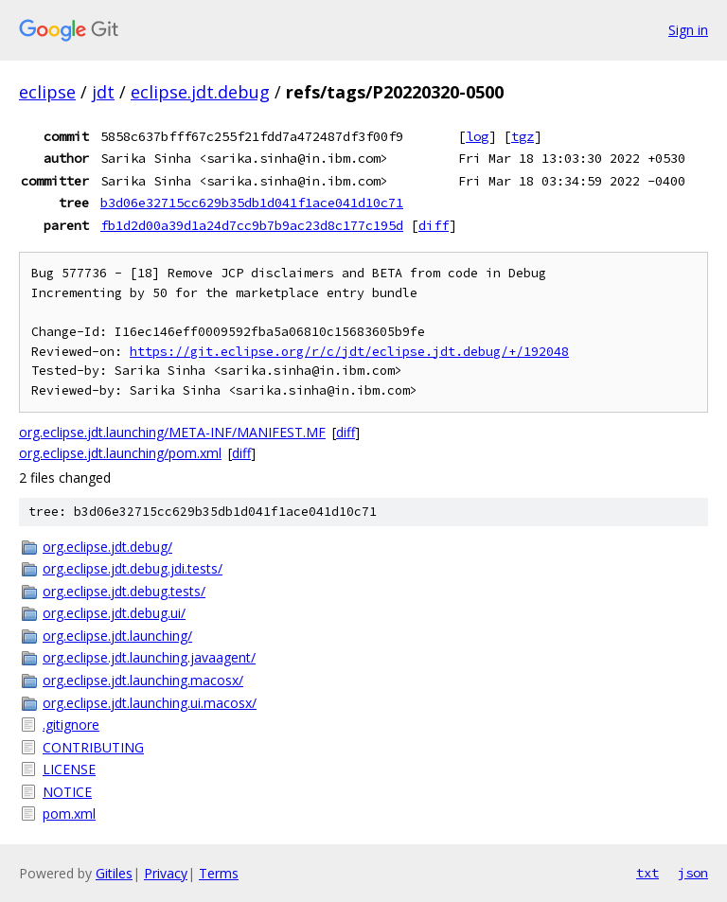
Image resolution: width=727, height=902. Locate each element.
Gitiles (114, 873)
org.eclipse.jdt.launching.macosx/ (143, 680)
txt (647, 872)
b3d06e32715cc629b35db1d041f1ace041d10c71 (251, 202)
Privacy (165, 873)
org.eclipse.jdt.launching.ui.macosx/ (150, 703)
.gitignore (71, 725)
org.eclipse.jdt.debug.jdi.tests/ (132, 568)
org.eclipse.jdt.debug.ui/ (114, 613)
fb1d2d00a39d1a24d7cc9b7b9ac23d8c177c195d (251, 225)
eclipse (47, 91)
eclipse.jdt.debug (200, 91)
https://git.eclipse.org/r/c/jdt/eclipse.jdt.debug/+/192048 (349, 352)
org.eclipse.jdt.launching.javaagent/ (149, 657)
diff (433, 225)
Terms (219, 873)
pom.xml (69, 813)
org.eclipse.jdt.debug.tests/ (124, 591)
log (477, 136)
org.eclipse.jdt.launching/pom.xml (120, 453)
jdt (103, 91)
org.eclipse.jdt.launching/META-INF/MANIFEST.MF (172, 432)
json (693, 872)
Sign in (688, 30)
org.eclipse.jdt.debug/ (107, 547)
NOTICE (67, 792)
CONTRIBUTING (93, 747)
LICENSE (69, 769)
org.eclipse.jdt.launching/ (117, 636)
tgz (522, 136)
